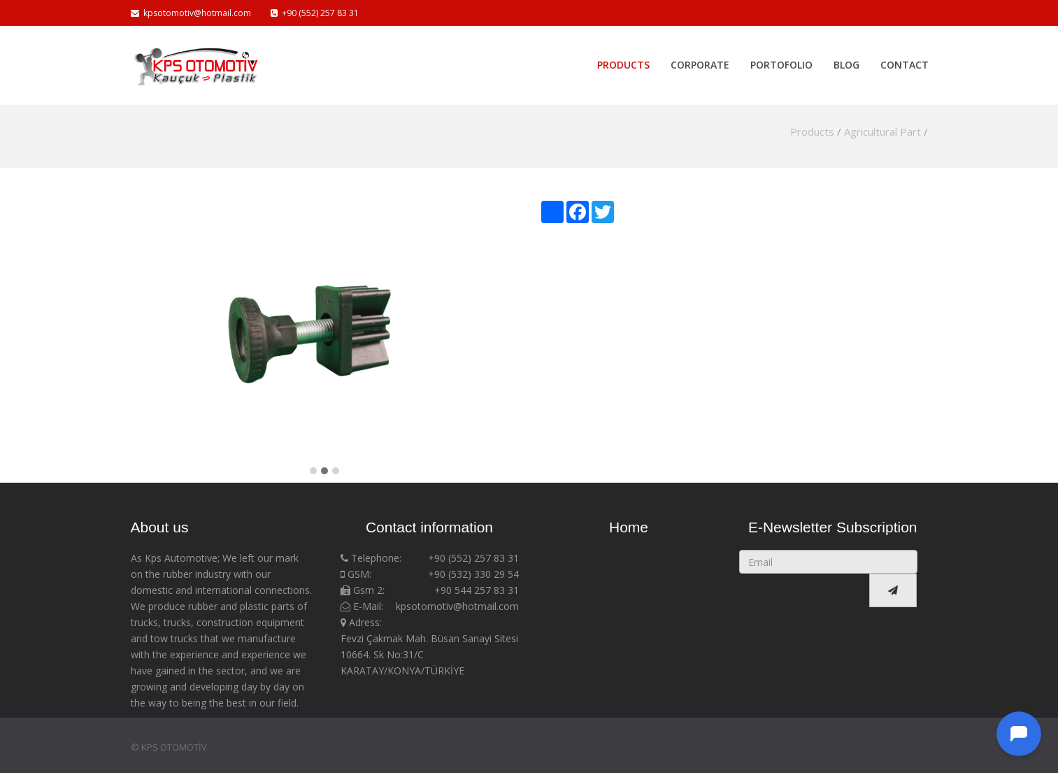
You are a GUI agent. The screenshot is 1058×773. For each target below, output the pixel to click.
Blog (846, 60)
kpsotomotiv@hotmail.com (191, 13)
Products (623, 60)
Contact (904, 60)
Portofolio (781, 60)
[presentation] (806, 591)
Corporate (700, 60)
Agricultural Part (882, 132)
